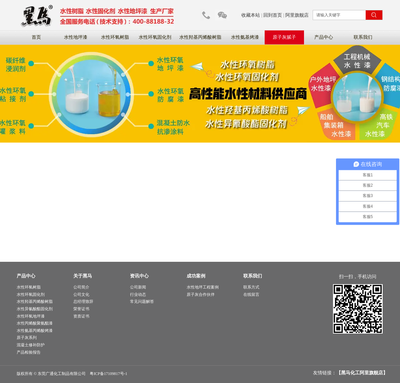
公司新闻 (138, 287)
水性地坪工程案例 (203, 287)
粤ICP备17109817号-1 (108, 373)
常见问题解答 (142, 301)
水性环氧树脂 (29, 287)
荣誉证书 (81, 309)
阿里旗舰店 (297, 15)
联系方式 (251, 287)
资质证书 (81, 316)
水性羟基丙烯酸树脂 (35, 301)
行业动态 (138, 294)
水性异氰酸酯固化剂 (35, 309)
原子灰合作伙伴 (201, 294)
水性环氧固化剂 (31, 294)
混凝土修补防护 (31, 345)
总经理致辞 (83, 301)
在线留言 (251, 294)
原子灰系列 (27, 337)
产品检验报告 (29, 352)
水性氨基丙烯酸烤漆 (35, 330)
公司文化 (81, 294)
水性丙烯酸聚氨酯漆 (35, 323)
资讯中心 (139, 275)
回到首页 (272, 15)
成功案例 (196, 275)
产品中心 (26, 275)
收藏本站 (250, 15)
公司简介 (81, 287)
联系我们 (252, 275)
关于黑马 (82, 275)
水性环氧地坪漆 (31, 316)
